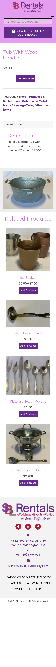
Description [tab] (14, 124)
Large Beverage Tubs (18, 105)
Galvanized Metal (34, 101)
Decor (23, 97)
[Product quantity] (8, 78)
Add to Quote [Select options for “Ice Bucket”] (28, 290)
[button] (18, 527)
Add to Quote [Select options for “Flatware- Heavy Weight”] (28, 414)
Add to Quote (26, 78)
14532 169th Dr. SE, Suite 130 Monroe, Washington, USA (28, 543)
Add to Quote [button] (28, 345)
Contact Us (12, 583)
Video (49, 583)
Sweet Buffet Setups (28, 589)
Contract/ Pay (23, 577)
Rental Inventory (33, 583)
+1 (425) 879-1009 (28, 554)
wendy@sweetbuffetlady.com (28, 566)
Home (8, 577)
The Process (42, 577)
